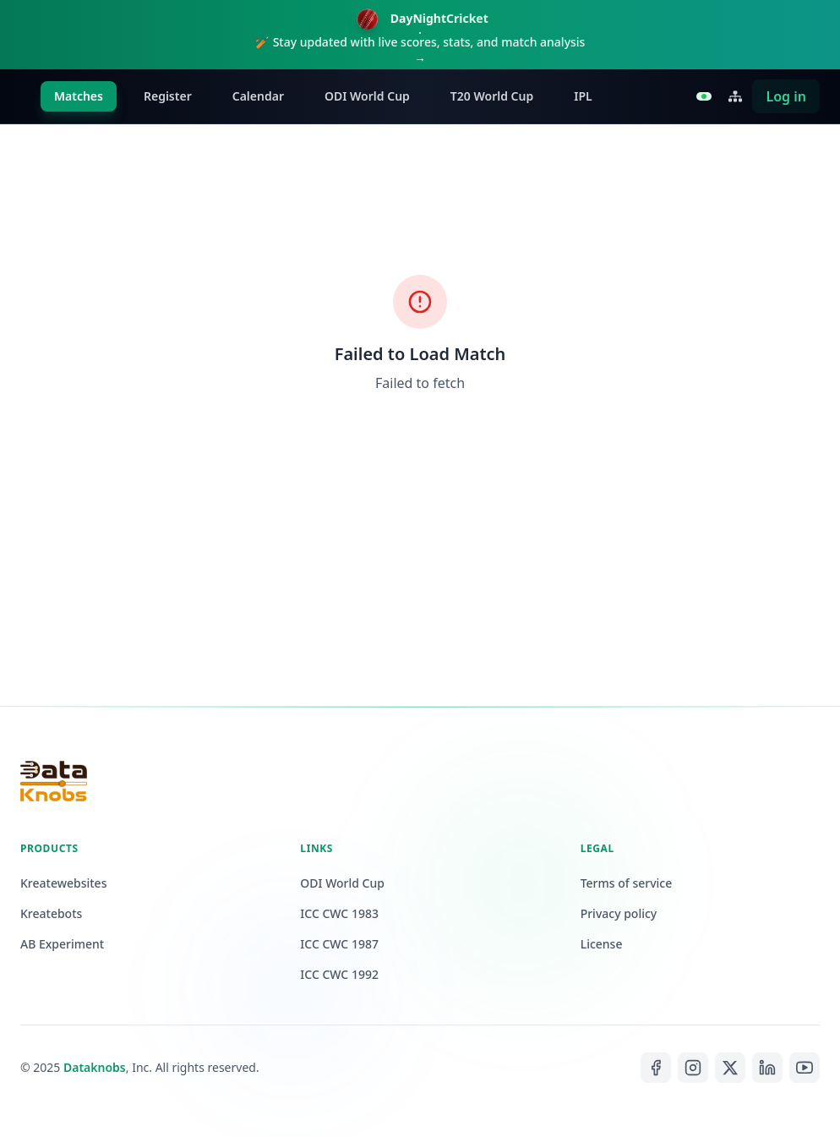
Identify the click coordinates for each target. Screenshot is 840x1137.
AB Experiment (62, 944)
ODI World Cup (367, 96)
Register (168, 96)
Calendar (258, 96)
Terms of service (627, 883)
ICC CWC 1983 (339, 913)
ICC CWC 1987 (339, 944)
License (602, 944)
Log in (786, 96)
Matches (78, 96)
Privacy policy (619, 913)
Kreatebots (51, 913)
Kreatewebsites (63, 883)
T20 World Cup (491, 96)
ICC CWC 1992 (339, 974)
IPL (583, 96)
